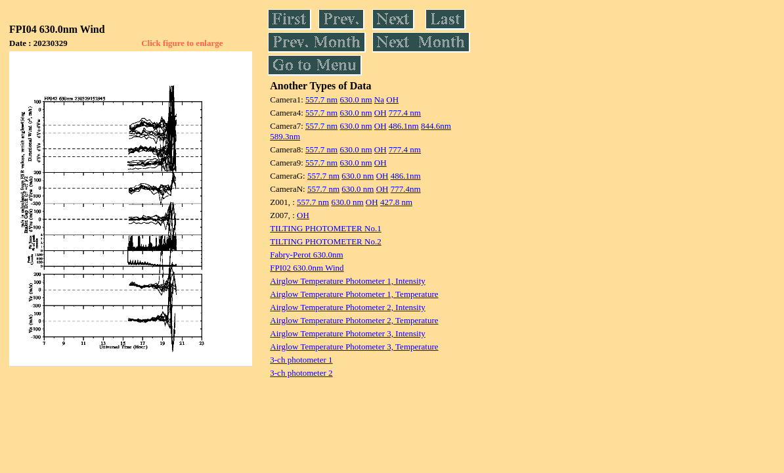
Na (379, 99)
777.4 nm (405, 113)
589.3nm (285, 136)
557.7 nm (321, 99)
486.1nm (404, 126)
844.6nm (436, 126)
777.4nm (406, 189)
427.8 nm (396, 202)
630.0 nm (355, 99)
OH (392, 99)
